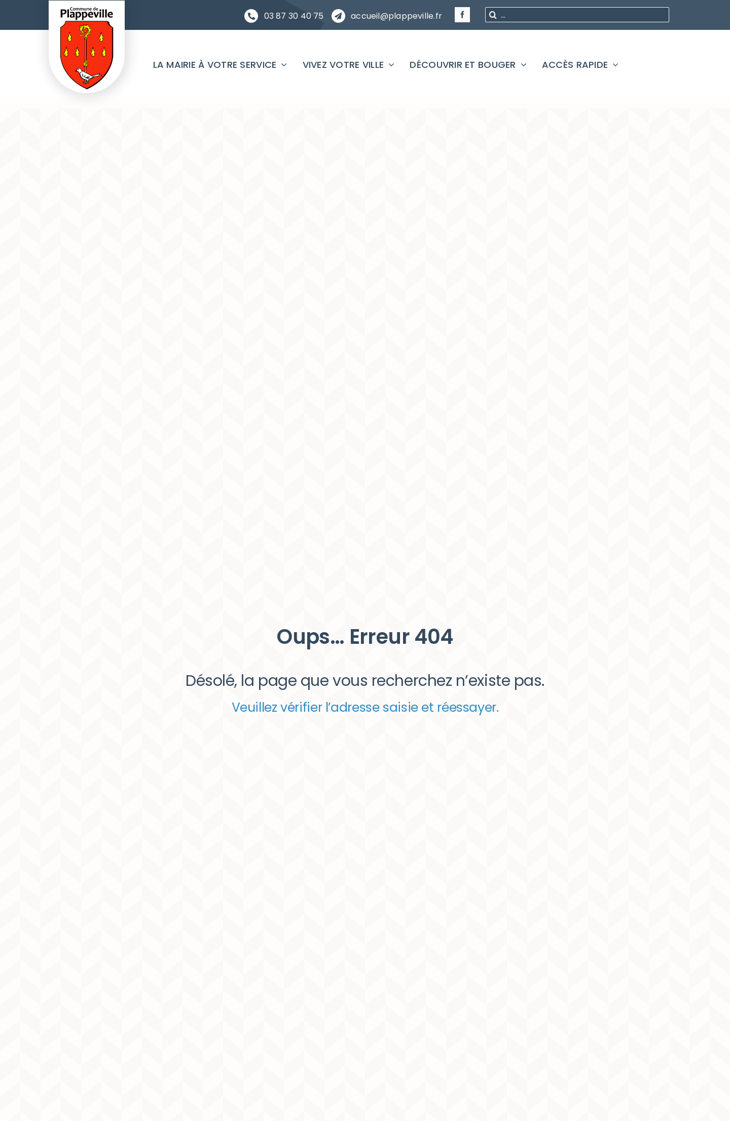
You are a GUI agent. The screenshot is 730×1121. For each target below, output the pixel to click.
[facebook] (462, 14)
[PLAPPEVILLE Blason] (87, 9)
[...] (577, 14)
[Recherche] (492, 14)
